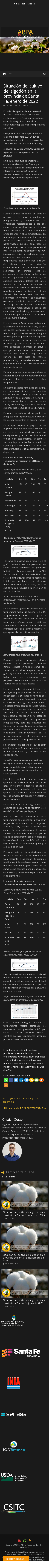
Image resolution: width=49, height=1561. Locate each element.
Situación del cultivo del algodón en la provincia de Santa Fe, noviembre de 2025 (24, 1257)
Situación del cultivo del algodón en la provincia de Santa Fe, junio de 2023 (24, 1302)
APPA (25, 32)
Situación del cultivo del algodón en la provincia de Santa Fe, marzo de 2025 (24, 1214)
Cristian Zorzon (26, 105)
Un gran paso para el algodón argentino (21, 1100)
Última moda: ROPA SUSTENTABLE (25, 1108)
